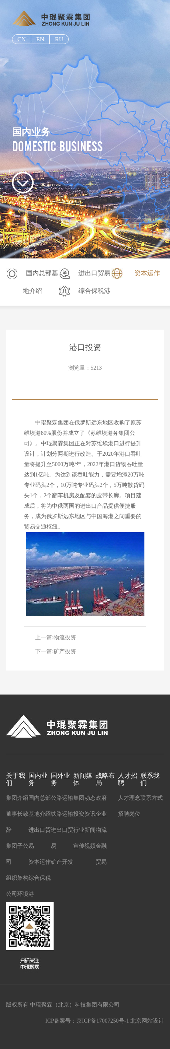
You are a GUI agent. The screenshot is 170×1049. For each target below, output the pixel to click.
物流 (101, 830)
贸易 (101, 862)
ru (59, 39)
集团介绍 (17, 798)
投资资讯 (84, 814)
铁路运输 (62, 814)
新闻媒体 (82, 779)
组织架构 (17, 878)
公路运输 (62, 798)
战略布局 (105, 779)
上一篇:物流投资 (55, 638)
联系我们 (150, 779)
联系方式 (151, 798)
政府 (101, 798)
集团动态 (84, 798)
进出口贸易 (94, 273)
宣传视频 (84, 846)
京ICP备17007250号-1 (102, 1021)
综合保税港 (94, 290)
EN (40, 39)
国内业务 (38, 779)
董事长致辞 (17, 822)
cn (21, 39)
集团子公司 (17, 854)
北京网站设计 (147, 1021)
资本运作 (147, 273)
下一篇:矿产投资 (55, 652)
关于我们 (15, 779)
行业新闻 (84, 830)
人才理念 (129, 798)
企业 (101, 814)
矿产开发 (62, 862)
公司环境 (17, 894)
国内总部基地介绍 (39, 806)
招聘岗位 (129, 814)
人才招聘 (127, 779)
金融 (101, 846)
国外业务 (60, 779)
